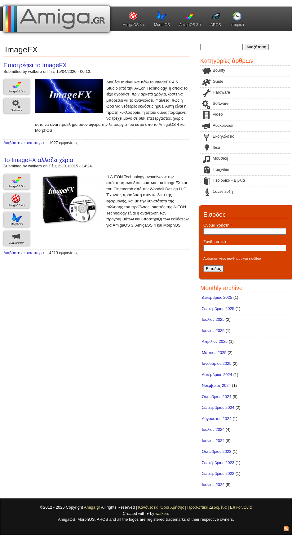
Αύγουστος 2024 (217, 418)
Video (218, 114)
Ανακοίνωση (16, 243)
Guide (218, 81)
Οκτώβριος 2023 (217, 451)
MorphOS (162, 25)
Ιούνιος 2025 (213, 330)
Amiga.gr (92, 507)
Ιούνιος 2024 (213, 440)
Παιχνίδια (221, 169)
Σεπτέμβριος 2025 (218, 308)
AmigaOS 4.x (134, 25)
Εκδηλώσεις (223, 136)
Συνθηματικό (215, 241)
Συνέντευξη (223, 191)
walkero (162, 513)
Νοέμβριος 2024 (216, 385)
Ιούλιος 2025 (213, 319)
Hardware (221, 92)
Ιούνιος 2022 (213, 484)
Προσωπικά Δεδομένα (207, 507)
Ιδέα (216, 147)
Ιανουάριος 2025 (217, 363)
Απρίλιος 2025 (215, 341)
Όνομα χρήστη (217, 225)
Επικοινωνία (241, 507)
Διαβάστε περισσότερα (23, 142)
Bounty (219, 70)
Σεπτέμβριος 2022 (218, 473)
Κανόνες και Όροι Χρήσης (161, 507)
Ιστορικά (237, 25)
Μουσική (220, 158)
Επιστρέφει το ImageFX (35, 65)
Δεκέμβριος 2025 (217, 297)
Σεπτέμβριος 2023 (218, 462)
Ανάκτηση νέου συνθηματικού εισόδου (232, 258)
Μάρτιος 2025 (214, 352)
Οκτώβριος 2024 (217, 396)
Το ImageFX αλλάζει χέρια (38, 160)
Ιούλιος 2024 (213, 429)
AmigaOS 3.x (190, 25)
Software (16, 110)
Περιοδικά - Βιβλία (229, 180)
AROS (215, 25)
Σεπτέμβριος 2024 (218, 407)
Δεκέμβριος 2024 (217, 374)
